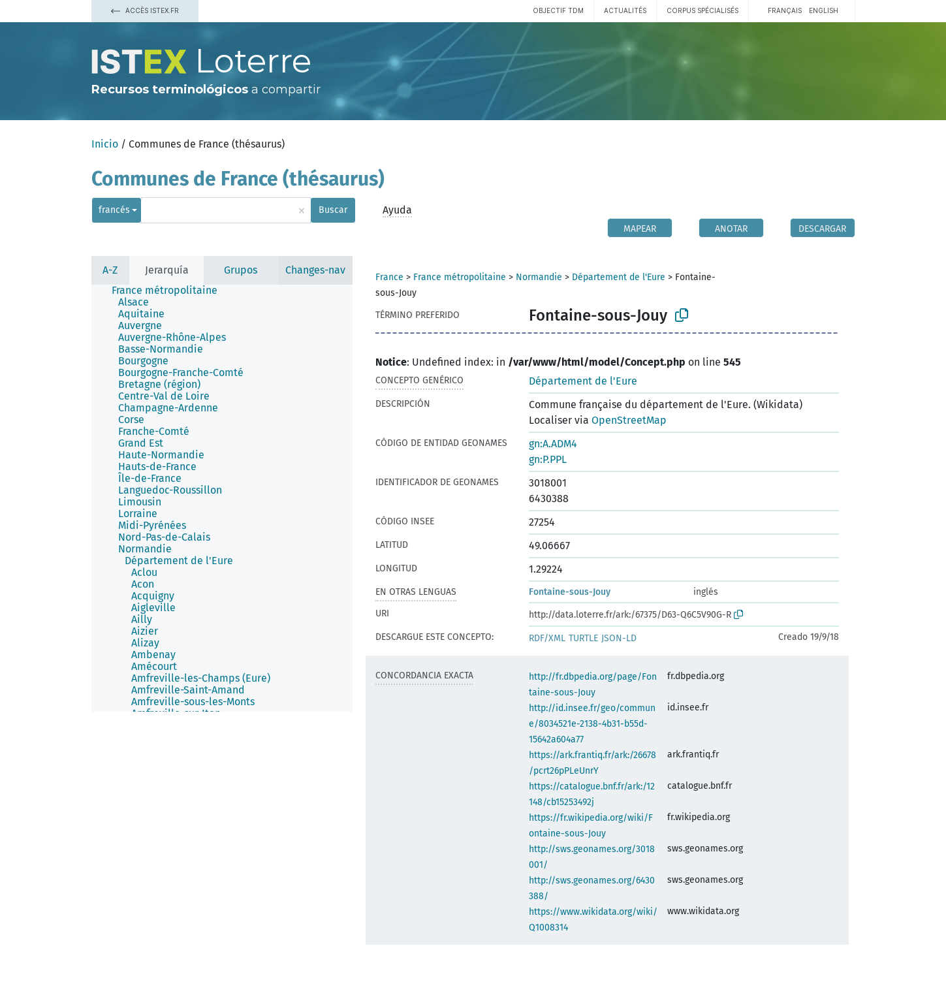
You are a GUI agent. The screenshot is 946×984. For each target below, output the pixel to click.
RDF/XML (547, 638)
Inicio (104, 144)
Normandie (539, 277)
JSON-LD (619, 638)
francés (114, 209)
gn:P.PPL (548, 459)
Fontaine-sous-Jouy (569, 591)
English (823, 10)
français (785, 10)
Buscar (333, 209)
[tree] (222, 498)
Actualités (625, 10)
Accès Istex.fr (145, 10)
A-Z (110, 270)
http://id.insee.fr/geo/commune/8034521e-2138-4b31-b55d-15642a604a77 (592, 724)
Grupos (240, 270)
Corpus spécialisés (702, 10)
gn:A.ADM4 (553, 443)
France (389, 277)
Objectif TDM (558, 10)
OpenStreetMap (629, 420)
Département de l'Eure (618, 277)
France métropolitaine (459, 277)
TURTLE (583, 638)
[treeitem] (170, 290)
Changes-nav (315, 270)
